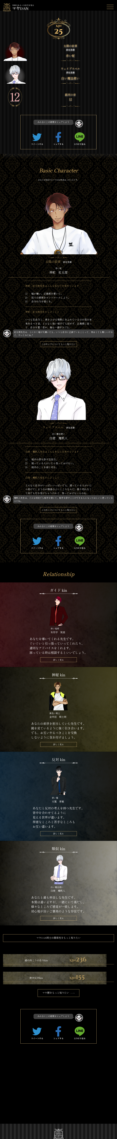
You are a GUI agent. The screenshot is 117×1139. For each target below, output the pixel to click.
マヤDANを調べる (25, 1106)
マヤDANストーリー (48, 1099)
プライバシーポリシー (26, 1121)
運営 (18, 1115)
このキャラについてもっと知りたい (58, 344)
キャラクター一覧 (48, 1108)
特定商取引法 (47, 1115)
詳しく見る (58, 659)
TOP (18, 1097)
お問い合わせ (47, 1121)
